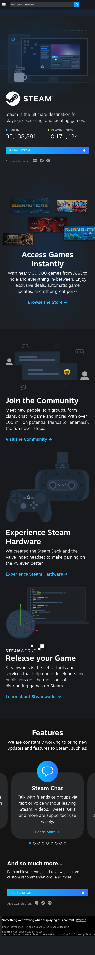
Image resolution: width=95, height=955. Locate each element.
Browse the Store (46, 302)
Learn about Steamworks (32, 696)
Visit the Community (27, 439)
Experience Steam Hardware (35, 574)
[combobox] (42, 4)
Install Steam (19, 150)
